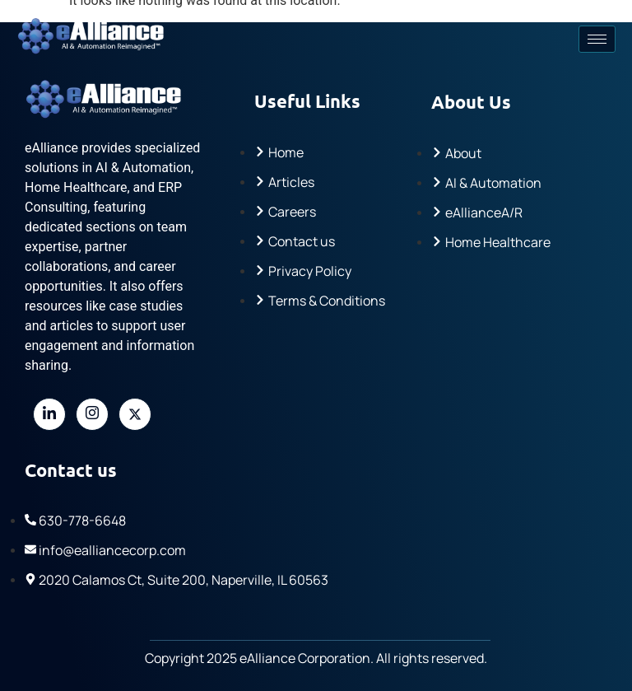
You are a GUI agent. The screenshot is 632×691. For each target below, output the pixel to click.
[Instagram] (92, 414)
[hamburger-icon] (597, 39)
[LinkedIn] (49, 414)
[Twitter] (134, 414)
